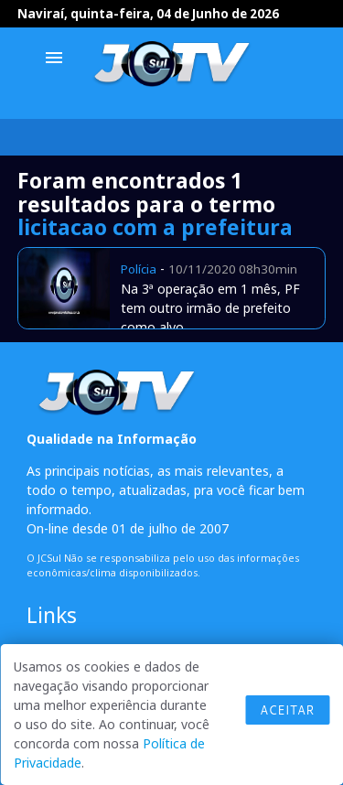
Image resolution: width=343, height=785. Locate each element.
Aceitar (287, 710)
